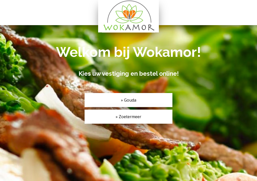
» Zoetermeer (128, 116)
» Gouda (128, 100)
